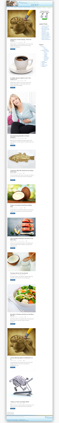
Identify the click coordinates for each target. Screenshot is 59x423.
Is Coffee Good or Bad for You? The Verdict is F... (20, 78)
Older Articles (10, 413)
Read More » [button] (13, 87)
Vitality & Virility (44, 65)
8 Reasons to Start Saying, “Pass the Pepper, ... (20, 40)
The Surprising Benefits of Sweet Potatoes (19, 136)
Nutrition (44, 7)
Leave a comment (19, 42)
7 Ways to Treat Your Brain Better (19, 401)
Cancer (45, 52)
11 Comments (19, 403)
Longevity (49, 7)
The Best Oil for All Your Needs (19, 273)
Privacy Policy (16, 416)
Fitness (33, 7)
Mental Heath (44, 62)
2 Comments (20, 274)
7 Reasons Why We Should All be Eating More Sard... (21, 171)
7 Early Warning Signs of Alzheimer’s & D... (21, 358)
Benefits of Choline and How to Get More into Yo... (22, 315)
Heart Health (46, 57)
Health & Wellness (27, 7)
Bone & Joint (46, 51)
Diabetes (45, 56)
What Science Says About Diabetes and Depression (45, 29)
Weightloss (39, 7)
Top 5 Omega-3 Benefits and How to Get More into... (21, 239)
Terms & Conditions (10, 416)
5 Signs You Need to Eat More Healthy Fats (21, 206)
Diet (45, 47)
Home (15, 7)
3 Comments (19, 173)
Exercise (45, 49)
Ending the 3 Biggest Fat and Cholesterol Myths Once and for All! (46, 36)
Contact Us (20, 7)
